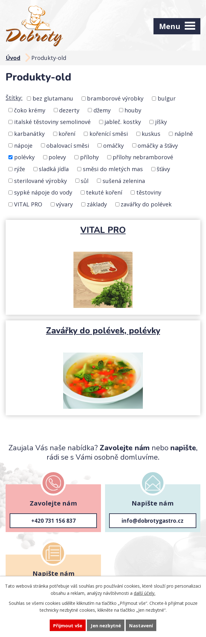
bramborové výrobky (115, 98)
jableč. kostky (122, 122)
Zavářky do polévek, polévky (103, 330)
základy (97, 204)
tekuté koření (104, 192)
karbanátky (29, 133)
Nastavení (141, 625)
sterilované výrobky (40, 180)
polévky (24, 157)
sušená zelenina (124, 180)
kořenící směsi (108, 133)
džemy (102, 110)
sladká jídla (54, 169)
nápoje (23, 145)
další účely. (144, 593)
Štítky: (14, 97)
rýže (19, 169)
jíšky (161, 122)
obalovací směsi (67, 145)
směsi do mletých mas (113, 169)
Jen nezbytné (106, 625)
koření (66, 133)
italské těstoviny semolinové (52, 122)
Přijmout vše (67, 625)
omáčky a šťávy (158, 145)
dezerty (69, 110)
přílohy (89, 157)
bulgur (167, 98)
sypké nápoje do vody (43, 192)
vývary (64, 204)
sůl (84, 180)
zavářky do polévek (146, 204)
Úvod (13, 58)
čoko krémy (29, 110)
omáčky (113, 145)
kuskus (151, 133)
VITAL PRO (28, 204)
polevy (57, 157)
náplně (183, 133)
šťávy (163, 169)
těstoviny (148, 192)
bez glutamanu (53, 98)
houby (132, 110)
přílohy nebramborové (143, 157)
